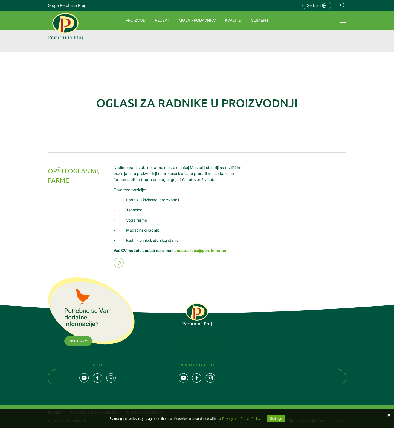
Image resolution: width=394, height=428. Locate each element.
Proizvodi (136, 20)
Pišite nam (78, 341)
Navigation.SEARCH (343, 5)
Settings (276, 419)
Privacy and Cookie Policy (241, 419)
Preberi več (119, 263)
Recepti (162, 20)
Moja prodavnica (198, 20)
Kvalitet (234, 20)
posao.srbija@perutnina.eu (200, 250)
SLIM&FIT (260, 20)
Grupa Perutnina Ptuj (66, 5)
